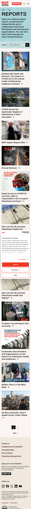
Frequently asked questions (11, 456)
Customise (15, 270)
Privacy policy (13, 502)
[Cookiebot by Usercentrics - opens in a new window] (22, 232)
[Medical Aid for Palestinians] (5, 3)
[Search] (27, 45)
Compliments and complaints (12, 446)
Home (3, 9)
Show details (22, 259)
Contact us (5, 443)
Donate (17, 3)
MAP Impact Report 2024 (15, 142)
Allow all (15, 264)
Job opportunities (8, 450)
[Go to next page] (15, 433)
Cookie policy (5, 502)
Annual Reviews (11, 168)
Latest (8, 9)
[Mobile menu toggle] (28, 3)
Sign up (6, 473)
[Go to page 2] (18, 427)
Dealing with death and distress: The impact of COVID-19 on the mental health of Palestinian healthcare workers (13, 79)
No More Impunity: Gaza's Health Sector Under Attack (14, 415)
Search (4, 45)
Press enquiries (7, 453)
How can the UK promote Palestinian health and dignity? (13, 229)
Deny (15, 275)
